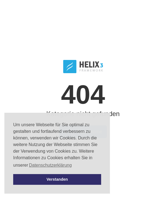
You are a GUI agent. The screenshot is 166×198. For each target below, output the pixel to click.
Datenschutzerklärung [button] (50, 165)
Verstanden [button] (57, 179)
